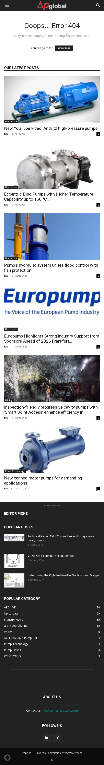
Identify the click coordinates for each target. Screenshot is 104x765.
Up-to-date (11, 121)
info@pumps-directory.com (60, 710)
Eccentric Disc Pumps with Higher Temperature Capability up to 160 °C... (48, 197)
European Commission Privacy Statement (58, 753)
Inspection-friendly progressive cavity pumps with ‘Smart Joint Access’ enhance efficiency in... (51, 410)
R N (6, 133)
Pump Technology (14, 471)
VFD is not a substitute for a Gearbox (51, 555)
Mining (9, 400)
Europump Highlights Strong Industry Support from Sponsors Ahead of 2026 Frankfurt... (51, 339)
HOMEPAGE (64, 48)
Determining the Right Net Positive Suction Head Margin (63, 575)
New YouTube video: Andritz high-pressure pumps (50, 128)
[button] (6, 5)
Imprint (26, 753)
